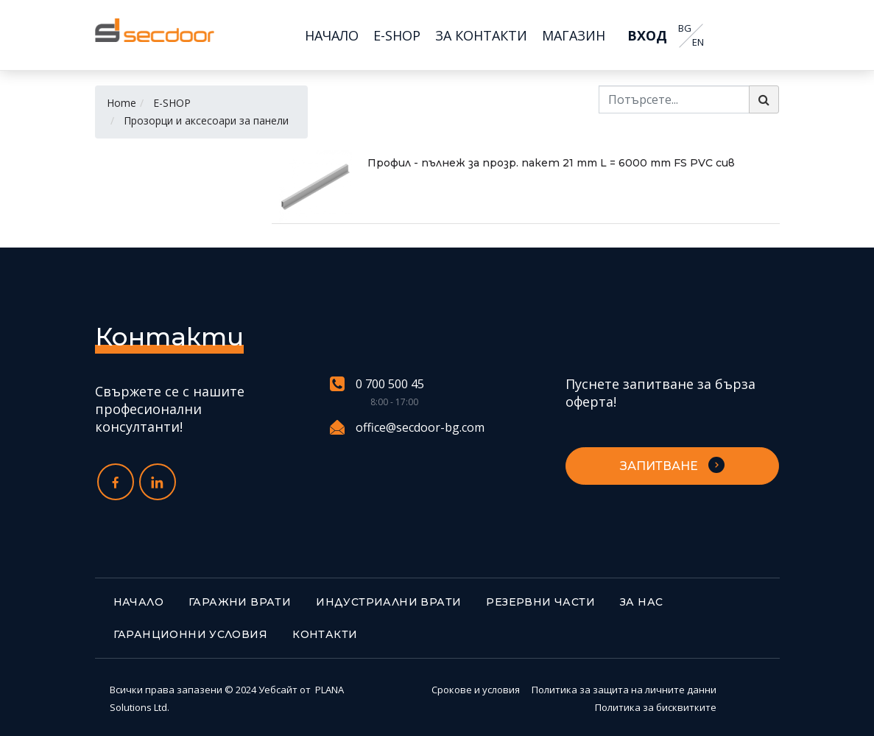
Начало (138, 602)
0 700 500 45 (377, 384)
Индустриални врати (388, 602)
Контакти (324, 634)
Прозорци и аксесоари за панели (206, 120)
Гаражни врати (239, 602)
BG (684, 28)
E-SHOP (172, 103)
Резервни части (540, 602)
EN (698, 42)
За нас (641, 602)
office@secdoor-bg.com (407, 427)
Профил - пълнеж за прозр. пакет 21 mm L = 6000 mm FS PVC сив (551, 162)
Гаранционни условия (190, 634)
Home (121, 103)
